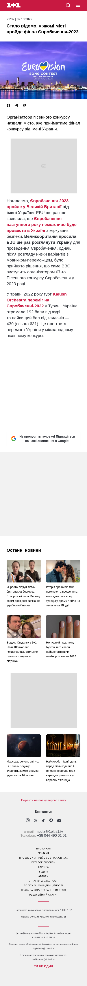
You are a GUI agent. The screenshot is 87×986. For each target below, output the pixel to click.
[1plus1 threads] (35, 821)
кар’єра (43, 867)
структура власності (43, 881)
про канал (43, 848)
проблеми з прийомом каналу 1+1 (43, 858)
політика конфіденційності (43, 885)
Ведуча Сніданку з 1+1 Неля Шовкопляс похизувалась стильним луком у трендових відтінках (22, 652)
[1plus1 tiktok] (43, 821)
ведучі (43, 872)
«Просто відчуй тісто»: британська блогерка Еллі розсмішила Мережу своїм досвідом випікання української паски (24, 596)
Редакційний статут (43, 895)
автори (44, 876)
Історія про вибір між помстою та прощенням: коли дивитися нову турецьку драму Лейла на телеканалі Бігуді (63, 596)
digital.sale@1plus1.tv (43, 948)
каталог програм (43, 862)
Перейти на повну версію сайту (43, 800)
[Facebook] (8, 105)
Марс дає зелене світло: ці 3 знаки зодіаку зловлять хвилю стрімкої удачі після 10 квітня (23, 768)
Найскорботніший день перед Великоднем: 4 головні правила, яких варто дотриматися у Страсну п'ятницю (61, 771)
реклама (43, 853)
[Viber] (24, 105)
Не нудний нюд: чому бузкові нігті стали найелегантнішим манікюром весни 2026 (61, 649)
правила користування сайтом (43, 890)
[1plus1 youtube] (59, 821)
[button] (78, 5)
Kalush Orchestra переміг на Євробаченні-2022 (37, 300)
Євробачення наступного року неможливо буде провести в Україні (41, 224)
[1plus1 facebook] (51, 820)
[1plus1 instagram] (28, 820)
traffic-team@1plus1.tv (43, 959)
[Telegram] (16, 105)
